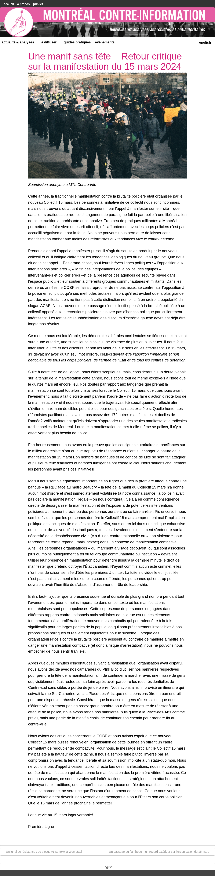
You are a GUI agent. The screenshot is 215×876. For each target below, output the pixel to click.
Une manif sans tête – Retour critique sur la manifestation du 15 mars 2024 (105, 61)
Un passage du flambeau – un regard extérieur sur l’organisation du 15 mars (161, 851)
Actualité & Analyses (20, 43)
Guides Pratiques (77, 42)
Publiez (38, 4)
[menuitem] (205, 42)
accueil (9, 4)
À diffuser (50, 43)
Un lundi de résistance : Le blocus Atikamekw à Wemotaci (42, 851)
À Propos (23, 4)
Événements (105, 42)
